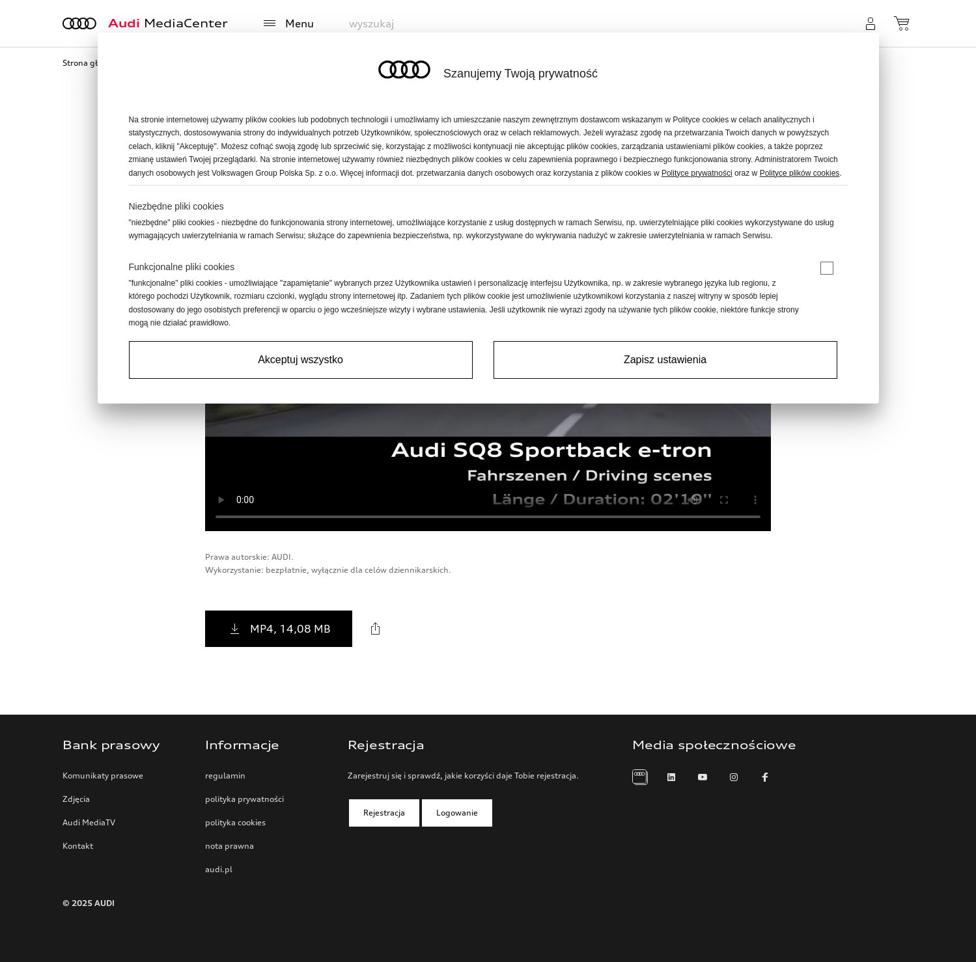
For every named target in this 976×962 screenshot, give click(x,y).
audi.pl (218, 869)
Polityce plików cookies (800, 173)
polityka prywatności (244, 799)
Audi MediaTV (89, 822)
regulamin (225, 775)
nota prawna (229, 846)
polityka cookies (235, 822)
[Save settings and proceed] (665, 360)
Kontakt (78, 846)
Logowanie (457, 813)
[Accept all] (301, 360)
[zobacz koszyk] (903, 23)
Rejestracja (384, 813)
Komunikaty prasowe (103, 775)
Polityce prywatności (697, 173)
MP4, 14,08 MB (279, 629)
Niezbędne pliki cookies (176, 206)
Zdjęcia (76, 799)
